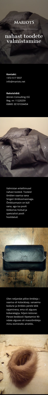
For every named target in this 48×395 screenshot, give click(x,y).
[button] (2, 147)
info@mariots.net (15, 81)
